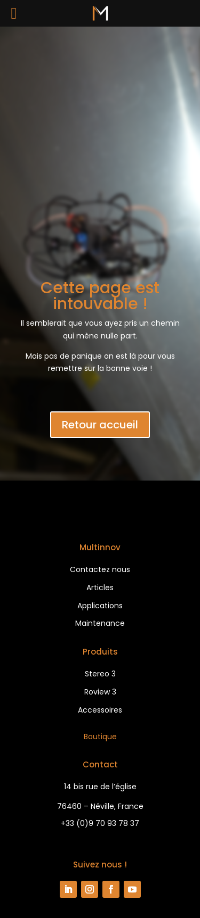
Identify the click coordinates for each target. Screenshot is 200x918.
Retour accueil (100, 424)
